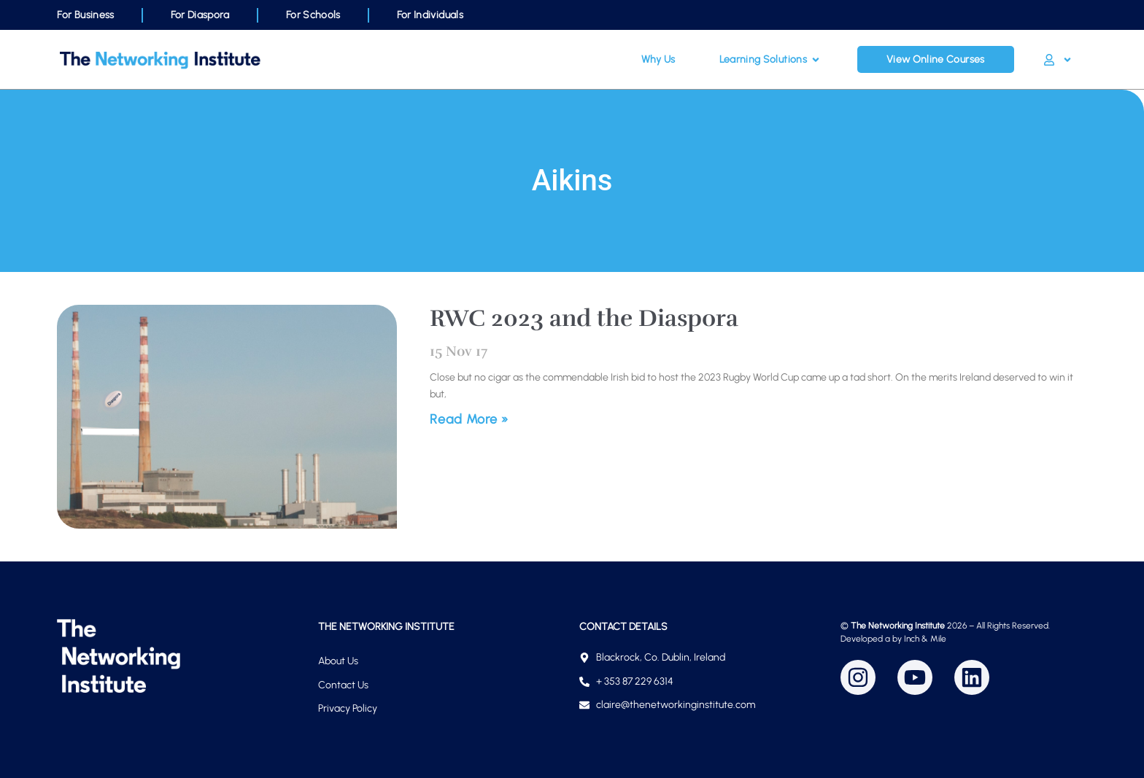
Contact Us (343, 685)
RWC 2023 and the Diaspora (584, 318)
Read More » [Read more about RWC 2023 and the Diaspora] (469, 419)
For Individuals (430, 15)
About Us (338, 661)
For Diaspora (200, 15)
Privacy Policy (347, 708)
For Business (85, 15)
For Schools (313, 15)
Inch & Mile (925, 639)
